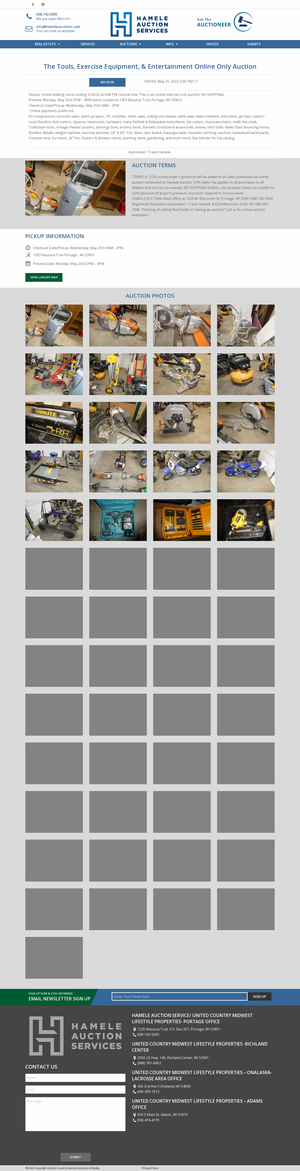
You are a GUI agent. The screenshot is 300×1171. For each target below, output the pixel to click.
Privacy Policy (150, 1168)
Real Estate (45, 44)
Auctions (128, 44)
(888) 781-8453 (146, 1063)
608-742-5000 (145, 1034)
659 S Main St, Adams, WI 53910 (160, 1114)
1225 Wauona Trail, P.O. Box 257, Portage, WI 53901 (176, 1029)
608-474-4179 (145, 1120)
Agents (254, 44)
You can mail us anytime (58, 28)
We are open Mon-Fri (53, 16)
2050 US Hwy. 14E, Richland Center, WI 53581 (170, 1057)
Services (88, 44)
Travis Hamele (158, 152)
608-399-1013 (145, 1091)
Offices (212, 44)
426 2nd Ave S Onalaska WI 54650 (161, 1086)
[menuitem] (46, 44)
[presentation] (57, 1143)
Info (170, 44)
